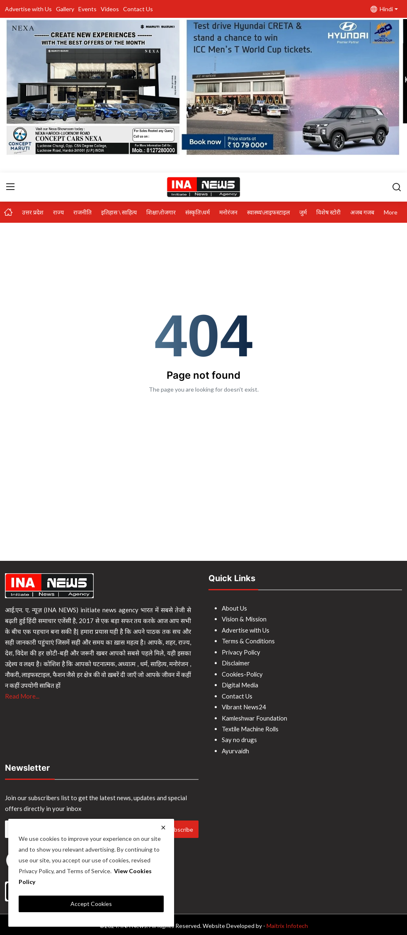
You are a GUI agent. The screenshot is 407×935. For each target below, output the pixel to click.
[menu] (10, 187)
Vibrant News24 (244, 705)
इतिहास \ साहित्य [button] (119, 212)
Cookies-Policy (243, 673)
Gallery (65, 8)
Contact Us (138, 8)
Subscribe (180, 826)
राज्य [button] (58, 212)
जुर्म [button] (303, 212)
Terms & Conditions (248, 640)
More (390, 212)
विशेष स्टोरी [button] (328, 212)
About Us (234, 608)
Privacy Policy (242, 651)
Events (87, 8)
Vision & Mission (245, 619)
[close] (163, 827)
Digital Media (241, 683)
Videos (110, 8)
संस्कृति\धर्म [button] (197, 212)
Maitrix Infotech (287, 923)
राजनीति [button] (82, 212)
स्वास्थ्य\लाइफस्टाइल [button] (268, 212)
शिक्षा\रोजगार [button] (161, 212)
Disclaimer (236, 662)
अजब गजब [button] (362, 212)
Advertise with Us (28, 8)
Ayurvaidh (236, 748)
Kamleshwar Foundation (255, 716)
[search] (396, 187)
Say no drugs (239, 737)
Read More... (22, 696)
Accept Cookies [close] (91, 903)
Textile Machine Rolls (251, 726)
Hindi (382, 8)
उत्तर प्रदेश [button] (33, 212)
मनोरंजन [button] (228, 212)
